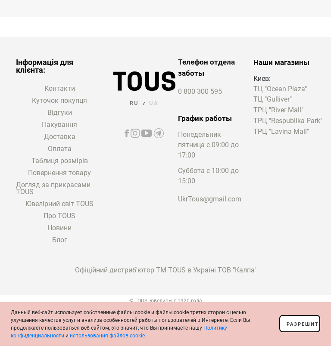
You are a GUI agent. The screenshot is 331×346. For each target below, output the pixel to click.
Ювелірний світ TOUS (59, 204)
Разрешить (303, 324)
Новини (59, 228)
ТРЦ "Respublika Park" (287, 121)
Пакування (59, 124)
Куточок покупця (59, 100)
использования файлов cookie (107, 336)
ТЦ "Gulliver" (272, 99)
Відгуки (59, 112)
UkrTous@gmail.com (209, 199)
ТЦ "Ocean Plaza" (280, 89)
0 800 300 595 (200, 91)
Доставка (59, 137)
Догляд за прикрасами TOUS (53, 188)
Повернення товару (59, 173)
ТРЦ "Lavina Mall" (281, 132)
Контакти (59, 88)
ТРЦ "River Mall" (278, 110)
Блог (59, 240)
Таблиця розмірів (59, 161)
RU (134, 103)
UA (154, 103)
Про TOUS (59, 216)
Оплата (60, 149)
